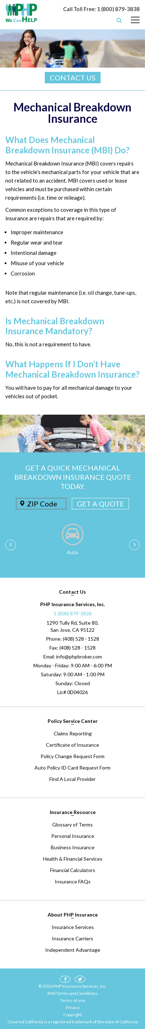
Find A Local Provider (72, 779)
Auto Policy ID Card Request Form (72, 768)
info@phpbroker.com (79, 656)
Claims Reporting (73, 733)
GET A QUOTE (100, 503)
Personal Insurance (72, 836)
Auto (72, 552)
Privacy (73, 1007)
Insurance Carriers (72, 938)
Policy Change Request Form (72, 756)
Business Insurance (73, 847)
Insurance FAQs (73, 881)
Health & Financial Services (72, 859)
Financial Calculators (72, 870)
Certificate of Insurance (72, 745)
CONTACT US (73, 77)
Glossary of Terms (72, 824)
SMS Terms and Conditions (72, 993)
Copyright (72, 1014)
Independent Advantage (72, 950)
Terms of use (72, 1000)
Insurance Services (73, 927)
